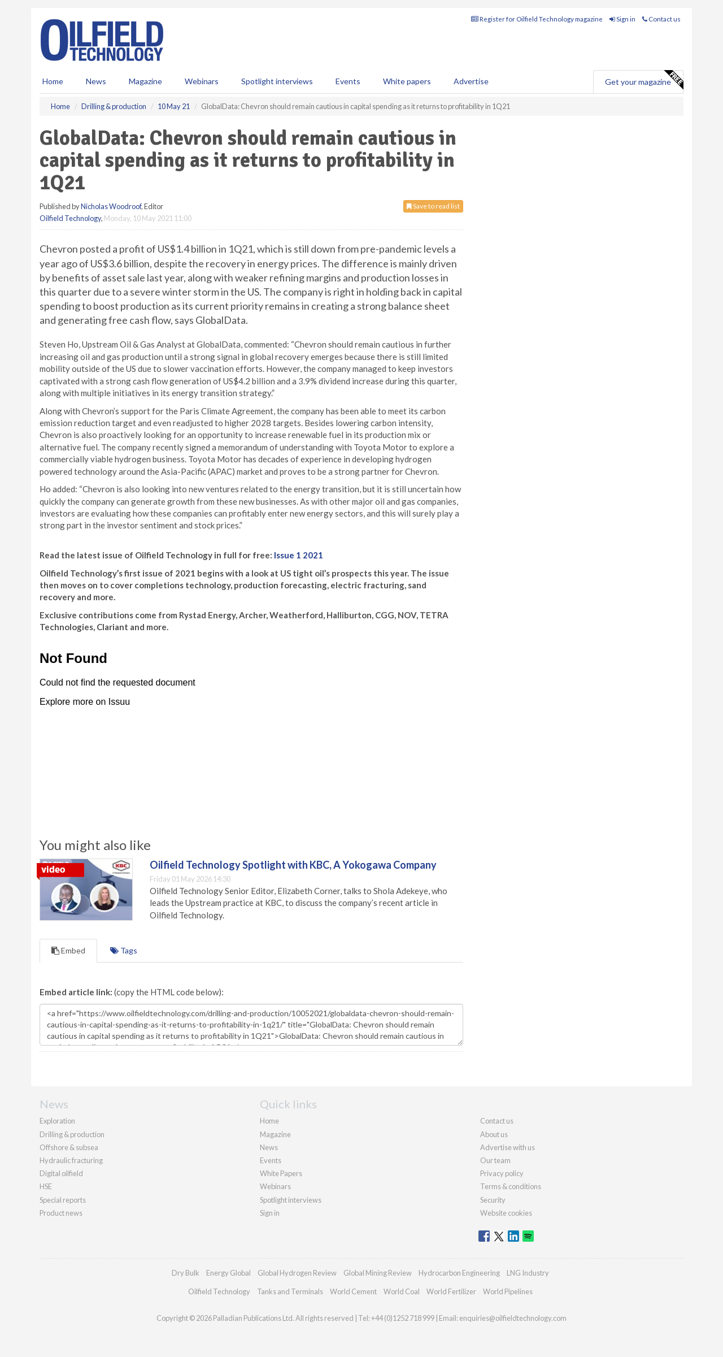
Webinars (202, 81)
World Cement (353, 1291)
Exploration (57, 1120)
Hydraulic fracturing (71, 1160)
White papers (407, 81)
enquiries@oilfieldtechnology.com (513, 1318)
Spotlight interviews (277, 81)
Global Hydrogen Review (297, 1272)
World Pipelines (508, 1291)
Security (493, 1199)
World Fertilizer (451, 1291)
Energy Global (228, 1272)
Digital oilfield (61, 1173)
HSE (46, 1186)
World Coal (402, 1291)
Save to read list (433, 206)
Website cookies (506, 1212)
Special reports (63, 1199)
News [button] (96, 81)
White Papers (281, 1173)
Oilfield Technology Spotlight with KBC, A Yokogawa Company (293, 865)
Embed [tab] (68, 950)
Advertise (471, 81)
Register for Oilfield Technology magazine (537, 19)
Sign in (622, 19)
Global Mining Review (377, 1272)
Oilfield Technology (70, 218)
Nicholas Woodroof (111, 206)
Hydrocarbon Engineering (459, 1272)
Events (348, 81)
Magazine (145, 81)
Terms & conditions (510, 1186)
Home (52, 81)
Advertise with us (507, 1147)
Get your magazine (644, 80)
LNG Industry (528, 1272)
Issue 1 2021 (298, 555)
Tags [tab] (123, 950)
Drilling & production (72, 1134)
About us (494, 1134)
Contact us (661, 19)
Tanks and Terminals (290, 1291)
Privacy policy (502, 1173)
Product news (61, 1212)
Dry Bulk (185, 1272)
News (269, 1147)
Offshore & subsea (69, 1147)
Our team (495, 1160)
